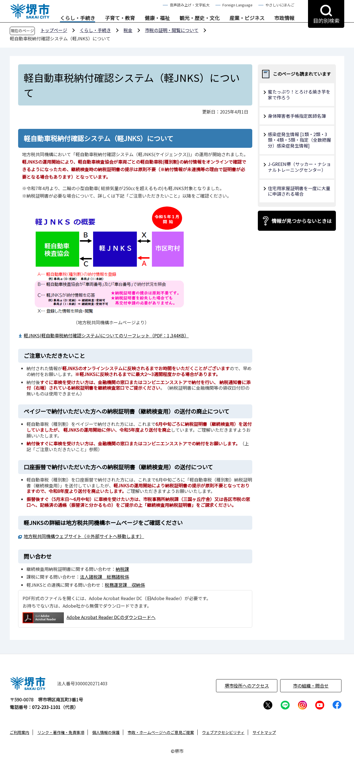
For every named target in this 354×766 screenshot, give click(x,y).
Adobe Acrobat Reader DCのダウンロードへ (89, 617)
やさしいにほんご (279, 5)
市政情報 (284, 18)
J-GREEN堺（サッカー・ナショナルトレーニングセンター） (299, 167)
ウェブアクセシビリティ (223, 732)
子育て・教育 (120, 18)
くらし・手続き (77, 18)
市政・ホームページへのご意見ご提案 (161, 732)
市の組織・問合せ (311, 685)
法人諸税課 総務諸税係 (104, 576)
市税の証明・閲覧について (171, 30)
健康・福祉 (157, 18)
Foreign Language (237, 5)
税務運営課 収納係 (125, 584)
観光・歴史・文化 (200, 18)
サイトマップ (264, 732)
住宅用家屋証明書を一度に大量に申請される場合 (299, 191)
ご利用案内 (19, 732)
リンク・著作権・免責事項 (60, 732)
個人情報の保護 (106, 732)
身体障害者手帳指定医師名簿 (297, 115)
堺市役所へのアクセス (247, 685)
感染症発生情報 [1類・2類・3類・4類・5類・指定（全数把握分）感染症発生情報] (299, 140)
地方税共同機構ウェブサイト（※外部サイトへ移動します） (84, 536)
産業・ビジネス (247, 18)
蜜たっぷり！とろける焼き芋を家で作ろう (299, 94)
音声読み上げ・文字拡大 (190, 5)
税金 (127, 30)
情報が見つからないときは (301, 220)
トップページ (53, 30)
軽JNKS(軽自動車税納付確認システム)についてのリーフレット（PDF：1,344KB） (106, 335)
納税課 (122, 569)
